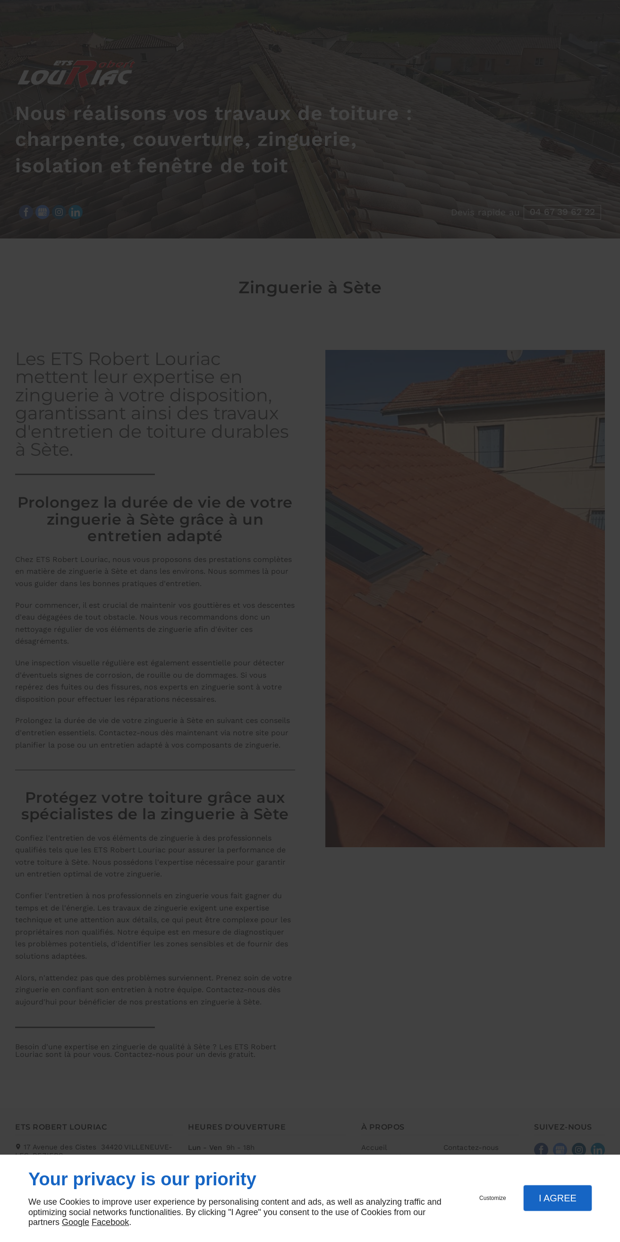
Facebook (110, 1222)
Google (75, 1222)
